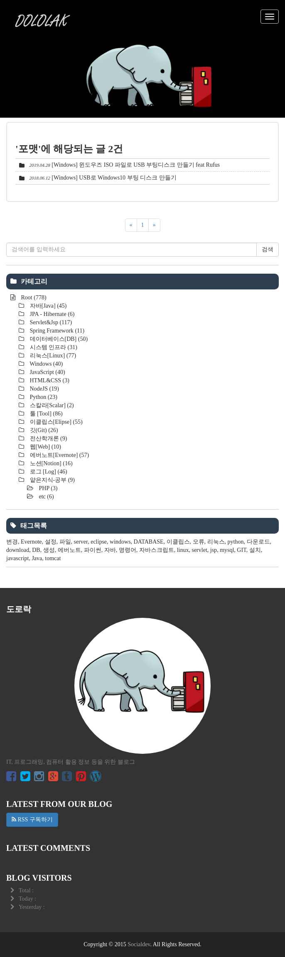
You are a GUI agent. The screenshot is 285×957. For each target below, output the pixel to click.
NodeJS (43, 389)
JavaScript (46, 372)
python (236, 542)
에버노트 (69, 550)
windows (120, 542)
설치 (255, 550)
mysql (227, 550)
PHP (47, 488)
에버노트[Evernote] (58, 455)
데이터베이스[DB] (58, 339)
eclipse (99, 542)
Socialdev (139, 944)
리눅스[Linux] (52, 355)
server (81, 542)
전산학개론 (47, 438)
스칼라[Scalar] (51, 405)
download (17, 550)
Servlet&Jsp (50, 322)
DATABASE (149, 542)
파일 (65, 542)
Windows (45, 364)
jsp (213, 550)
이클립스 (178, 542)
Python (42, 397)
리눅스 (216, 542)
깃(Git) (43, 430)
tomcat (53, 558)
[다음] (154, 225)
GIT (241, 550)
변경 (12, 542)
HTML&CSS (48, 380)
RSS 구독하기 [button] (32, 819)
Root (33, 297)
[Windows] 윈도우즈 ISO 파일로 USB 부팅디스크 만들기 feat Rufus (136, 165)
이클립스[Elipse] (55, 422)
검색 (267, 249)
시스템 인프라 (52, 347)
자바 (110, 550)
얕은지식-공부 (51, 480)
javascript (17, 558)
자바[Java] (47, 306)
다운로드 (258, 542)
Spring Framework (56, 331)
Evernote (31, 542)
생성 (49, 550)
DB (36, 550)
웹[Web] (44, 447)
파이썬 (92, 550)
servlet (199, 550)
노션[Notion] (50, 463)
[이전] (131, 225)
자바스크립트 (156, 550)
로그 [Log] (47, 472)
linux (183, 550)
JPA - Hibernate (51, 314)
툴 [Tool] (45, 413)
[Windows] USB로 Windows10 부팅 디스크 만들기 (114, 178)
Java (37, 558)
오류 (198, 542)
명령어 (127, 550)
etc (45, 496)
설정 (51, 542)
